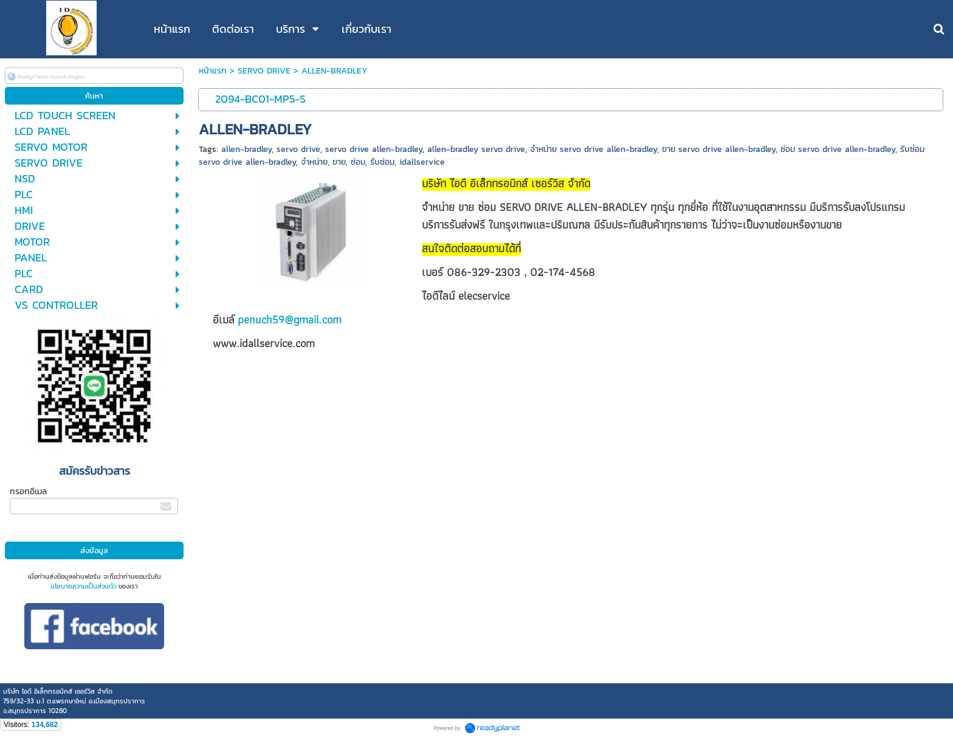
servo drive (298, 149)
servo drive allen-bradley (373, 149)
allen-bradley (246, 149)
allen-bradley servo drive (476, 149)
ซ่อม (358, 162)
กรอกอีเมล (28, 491)
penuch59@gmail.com (290, 319)
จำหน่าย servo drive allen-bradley (593, 149)
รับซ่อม (382, 162)
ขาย (339, 162)
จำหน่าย (314, 162)
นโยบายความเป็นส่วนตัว (83, 586)
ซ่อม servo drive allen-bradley (837, 149)
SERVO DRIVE (264, 70)
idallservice (422, 162)
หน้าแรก (213, 70)
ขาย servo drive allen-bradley (719, 149)
